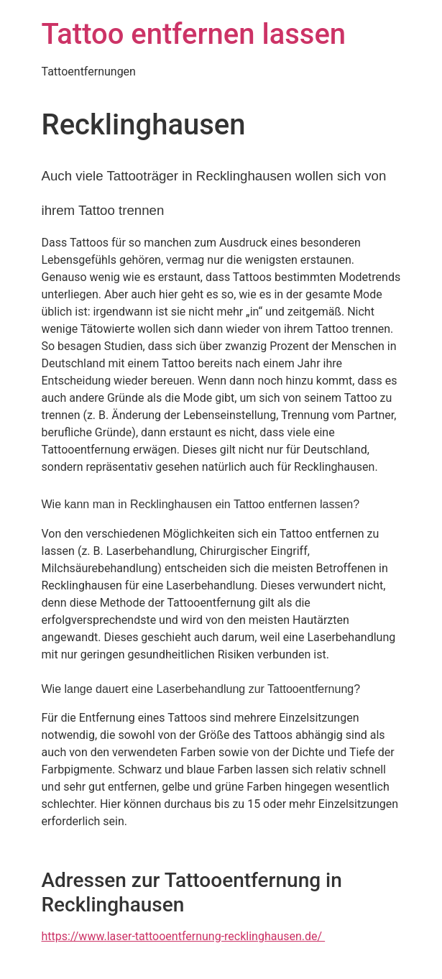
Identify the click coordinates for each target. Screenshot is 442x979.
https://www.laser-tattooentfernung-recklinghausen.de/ (184, 936)
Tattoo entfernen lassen (194, 34)
